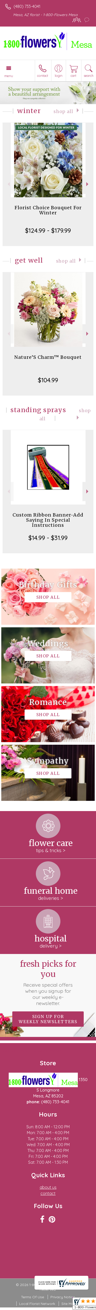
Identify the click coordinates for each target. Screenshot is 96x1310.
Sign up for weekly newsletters (48, 1019)
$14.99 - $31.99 (48, 538)
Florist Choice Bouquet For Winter (48, 210)
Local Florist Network (37, 1303)
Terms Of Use (32, 1297)
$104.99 (48, 380)
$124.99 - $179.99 (48, 230)
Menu (8, 76)
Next (87, 184)
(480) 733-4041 (27, 6)
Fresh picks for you (48, 982)
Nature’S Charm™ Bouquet (48, 357)
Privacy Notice (62, 1297)
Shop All (63, 111)
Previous (8, 184)
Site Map (68, 1303)
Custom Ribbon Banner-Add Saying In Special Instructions (48, 520)
